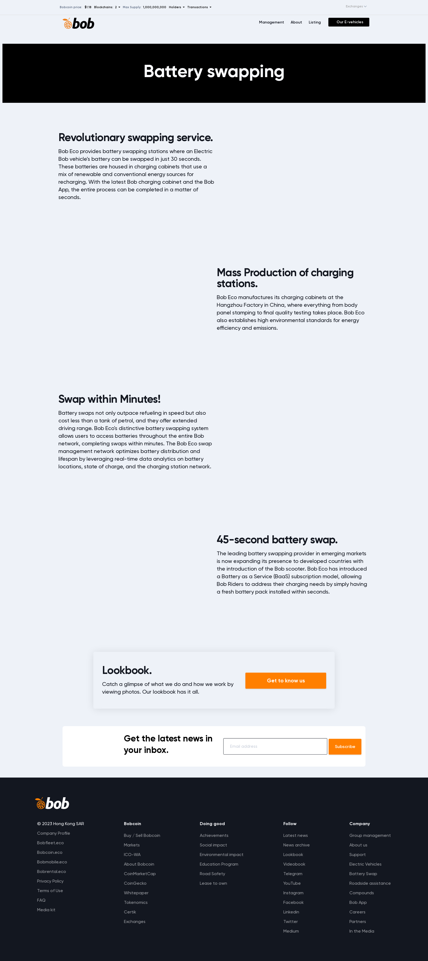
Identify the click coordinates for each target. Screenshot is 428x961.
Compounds (360, 892)
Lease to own (213, 883)
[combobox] (351, 6)
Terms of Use (50, 890)
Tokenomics (135, 902)
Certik (129, 912)
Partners (356, 921)
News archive (295, 845)
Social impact (212, 845)
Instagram (292, 892)
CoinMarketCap (139, 873)
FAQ (41, 900)
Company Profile (53, 833)
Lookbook (292, 854)
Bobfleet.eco (50, 842)
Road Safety (212, 873)
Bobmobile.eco (52, 861)
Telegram (291, 873)
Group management (369, 835)
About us (357, 845)
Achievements (213, 835)
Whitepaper (135, 892)
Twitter (289, 921)
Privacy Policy (50, 881)
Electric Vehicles (364, 864)
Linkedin (290, 912)
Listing (315, 22)
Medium (290, 931)
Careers (356, 912)
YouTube (290, 883)
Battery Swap (362, 873)
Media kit (46, 909)
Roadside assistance (369, 883)
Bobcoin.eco (50, 852)
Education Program (218, 864)
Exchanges (134, 921)
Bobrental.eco (51, 871)
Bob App (356, 902)
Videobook (293, 864)
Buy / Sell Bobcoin (141, 835)
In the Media (360, 931)
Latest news (294, 835)
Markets (131, 845)
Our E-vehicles (350, 22)
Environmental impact (221, 854)
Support (356, 854)
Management (271, 22)
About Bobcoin (138, 864)
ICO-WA (131, 854)
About (296, 22)
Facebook (292, 902)
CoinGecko (134, 883)
